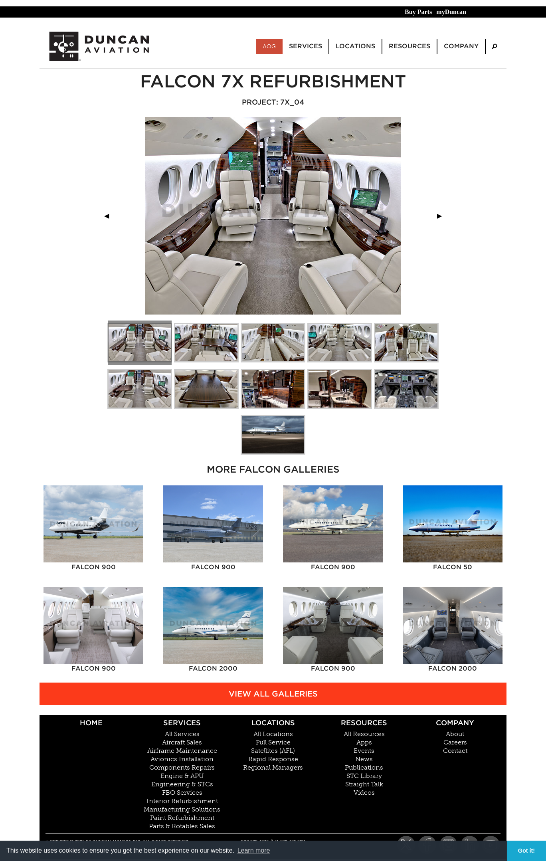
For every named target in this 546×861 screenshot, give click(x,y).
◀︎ (109, 216)
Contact (455, 751)
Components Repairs (182, 767)
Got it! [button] (526, 850)
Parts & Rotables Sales (182, 826)
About (455, 734)
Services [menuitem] (305, 46)
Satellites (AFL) (273, 751)
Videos (364, 793)
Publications (364, 767)
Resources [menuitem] (409, 46)
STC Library (364, 776)
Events (364, 751)
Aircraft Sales (182, 742)
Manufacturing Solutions (182, 809)
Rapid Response (273, 759)
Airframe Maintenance (182, 751)
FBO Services (182, 793)
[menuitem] (494, 46)
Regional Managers (273, 767)
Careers (455, 742)
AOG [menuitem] (269, 46)
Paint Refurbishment (182, 818)
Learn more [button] (253, 850)
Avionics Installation (182, 759)
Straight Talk (364, 784)
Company (455, 722)
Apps (364, 742)
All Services (182, 734)
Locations (273, 722)
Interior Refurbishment (182, 801)
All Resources (364, 734)
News (364, 759)
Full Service (273, 742)
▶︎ (442, 216)
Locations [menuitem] (355, 46)
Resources (364, 722)
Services (182, 722)
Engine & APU (182, 776)
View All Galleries (273, 694)
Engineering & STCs (182, 784)
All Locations (273, 734)
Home (91, 722)
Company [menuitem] (461, 46)
